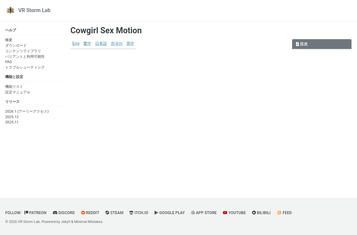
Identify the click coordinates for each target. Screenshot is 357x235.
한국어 (117, 43)
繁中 (87, 43)
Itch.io (138, 213)
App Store (204, 213)
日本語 (101, 43)
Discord (63, 213)
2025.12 (12, 117)
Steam (114, 213)
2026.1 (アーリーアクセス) (27, 111)
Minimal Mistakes (88, 222)
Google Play (170, 213)
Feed (284, 213)
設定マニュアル (17, 92)
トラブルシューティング (25, 67)
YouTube (234, 213)
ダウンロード (16, 45)
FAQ (8, 62)
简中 (130, 43)
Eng (76, 43)
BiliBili (261, 213)
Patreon (35, 213)
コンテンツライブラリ (23, 51)
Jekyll (65, 222)
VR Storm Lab (34, 10)
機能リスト (14, 87)
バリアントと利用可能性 (25, 57)
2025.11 (12, 122)
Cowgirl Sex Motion (106, 30)
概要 (8, 40)
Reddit (90, 213)
